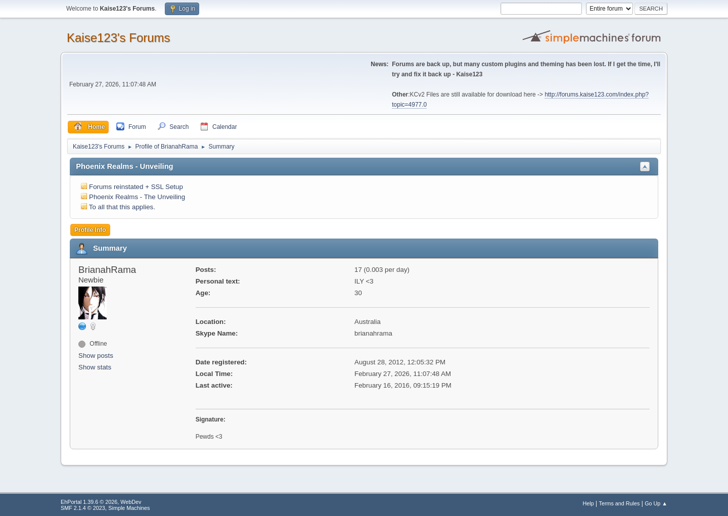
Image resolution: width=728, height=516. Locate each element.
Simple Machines (129, 508)
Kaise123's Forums (118, 37)
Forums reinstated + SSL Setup (136, 187)
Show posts (95, 355)
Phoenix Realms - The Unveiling (137, 197)
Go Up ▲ (656, 503)
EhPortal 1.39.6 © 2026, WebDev (101, 502)
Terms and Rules (619, 503)
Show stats (94, 367)
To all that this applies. (122, 207)
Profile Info (90, 229)
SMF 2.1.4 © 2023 (83, 508)
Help (588, 503)
